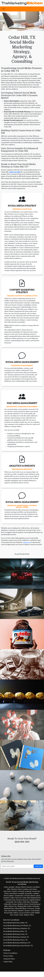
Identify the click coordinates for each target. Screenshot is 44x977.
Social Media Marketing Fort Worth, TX (17, 925)
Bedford (20, 904)
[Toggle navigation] (3, 9)
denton (18, 887)
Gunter (27, 910)
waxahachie (19, 895)
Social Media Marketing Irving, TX (15, 934)
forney (6, 893)
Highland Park (35, 898)
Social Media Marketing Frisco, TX (15, 940)
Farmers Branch (22, 900)
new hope (33, 889)
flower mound (26, 887)
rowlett (14, 891)
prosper (12, 887)
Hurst (26, 904)
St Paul (27, 913)
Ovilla (12, 898)
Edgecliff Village (21, 908)
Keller (29, 906)
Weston (14, 910)
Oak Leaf (18, 898)
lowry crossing (23, 889)
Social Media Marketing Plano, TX (15, 931)
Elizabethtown (9, 908)
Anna (10, 910)
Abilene (26, 915)
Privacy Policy (8, 956)
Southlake (34, 902)
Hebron (37, 900)
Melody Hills (22, 906)
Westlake (36, 906)
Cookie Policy (8, 962)
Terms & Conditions (10, 953)
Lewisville (9, 902)
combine (36, 893)
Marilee (21, 910)
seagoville (28, 893)
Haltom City (12, 906)
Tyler (21, 915)
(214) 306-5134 (22, 842)
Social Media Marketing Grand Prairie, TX (18, 945)
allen (8, 889)
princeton (7, 891)
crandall (21, 893)
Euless (14, 904)
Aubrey (15, 913)
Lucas (21, 913)
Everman (31, 908)
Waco (32, 915)
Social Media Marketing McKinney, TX (16, 943)
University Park (9, 900)
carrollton (36, 887)
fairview (14, 889)
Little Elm (26, 902)
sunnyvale (36, 891)
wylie (32, 913)
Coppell (31, 900)
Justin (16, 915)
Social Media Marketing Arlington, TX (16, 928)
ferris (6, 895)
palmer (11, 895)
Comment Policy (9, 959)
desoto (32, 895)
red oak (27, 895)
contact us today (14, 172)
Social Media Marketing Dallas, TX (15, 923)
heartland (13, 893)
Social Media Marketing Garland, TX (16, 937)
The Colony (18, 902)
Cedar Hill (25, 898)
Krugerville (8, 913)
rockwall (21, 891)
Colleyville (7, 904)
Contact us (26, 542)
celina (6, 887)
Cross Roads (35, 910)
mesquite (28, 891)
